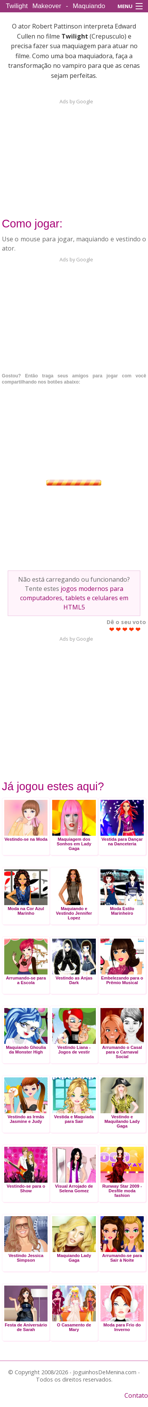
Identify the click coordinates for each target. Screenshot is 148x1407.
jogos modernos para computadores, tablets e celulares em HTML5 (74, 597)
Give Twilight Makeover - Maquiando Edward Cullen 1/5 (112, 629)
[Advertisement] (74, 153)
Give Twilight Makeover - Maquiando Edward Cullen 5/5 (138, 629)
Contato (136, 1395)
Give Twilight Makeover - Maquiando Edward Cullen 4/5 (131, 629)
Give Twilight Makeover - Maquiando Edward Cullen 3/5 (125, 629)
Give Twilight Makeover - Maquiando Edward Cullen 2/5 (118, 629)
